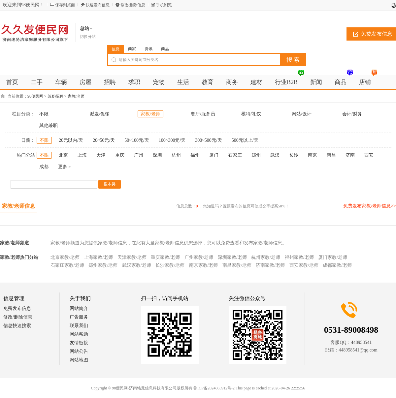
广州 (138, 155)
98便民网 (35, 96)
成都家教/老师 (337, 265)
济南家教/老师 (270, 265)
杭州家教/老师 (265, 257)
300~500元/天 (208, 140)
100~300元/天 (172, 140)
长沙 (293, 155)
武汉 (275, 155)
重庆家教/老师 (165, 257)
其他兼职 (48, 125)
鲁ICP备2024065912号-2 (214, 388)
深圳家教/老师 (232, 257)
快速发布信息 (98, 5)
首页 (12, 82)
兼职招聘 (55, 96)
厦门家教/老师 (332, 257)
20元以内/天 (71, 140)
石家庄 (235, 155)
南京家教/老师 (203, 265)
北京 (63, 155)
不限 (44, 113)
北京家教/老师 (65, 257)
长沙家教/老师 (169, 265)
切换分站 (88, 36)
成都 (44, 166)
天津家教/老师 (132, 257)
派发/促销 (100, 113)
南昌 (331, 155)
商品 (165, 48)
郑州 (256, 155)
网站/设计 (302, 113)
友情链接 (79, 342)
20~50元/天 (104, 140)
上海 (82, 155)
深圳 (157, 155)
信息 (115, 49)
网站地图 (79, 359)
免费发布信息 (17, 308)
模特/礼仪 (251, 113)
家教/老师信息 (18, 206)
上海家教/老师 (98, 257)
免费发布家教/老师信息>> (369, 205)
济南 (350, 155)
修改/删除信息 (132, 5)
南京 (312, 155)
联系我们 (79, 325)
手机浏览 (164, 5)
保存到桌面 (65, 5)
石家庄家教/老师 (67, 265)
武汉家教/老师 (136, 265)
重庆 (119, 155)
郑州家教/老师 (102, 265)
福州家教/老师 (299, 257)
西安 (369, 155)
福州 (195, 155)
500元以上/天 (245, 140)
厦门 (213, 155)
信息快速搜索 (17, 325)
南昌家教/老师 (236, 265)
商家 (132, 48)
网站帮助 (79, 334)
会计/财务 (352, 113)
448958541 (361, 342)
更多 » (64, 166)
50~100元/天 (136, 140)
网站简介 (79, 308)
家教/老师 (76, 96)
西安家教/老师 (303, 265)
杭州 (176, 155)
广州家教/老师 (199, 257)
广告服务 (79, 317)
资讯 (148, 48)
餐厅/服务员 (203, 113)
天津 (101, 155)
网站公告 (79, 351)
